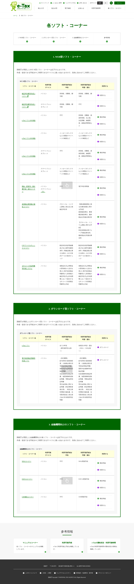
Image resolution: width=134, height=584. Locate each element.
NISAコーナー (26, 461)
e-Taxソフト (26, 345)
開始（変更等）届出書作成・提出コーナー (28, 189)
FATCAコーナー (27, 479)
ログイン (119, 3)
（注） (43, 191)
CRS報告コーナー (28, 497)
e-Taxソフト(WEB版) (28, 120)
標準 (100, 3)
